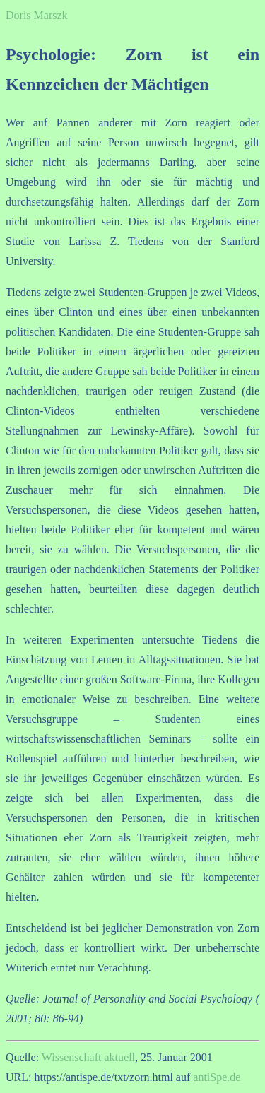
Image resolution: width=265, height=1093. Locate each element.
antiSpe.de (216, 1077)
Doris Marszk (37, 15)
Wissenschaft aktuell (88, 1057)
